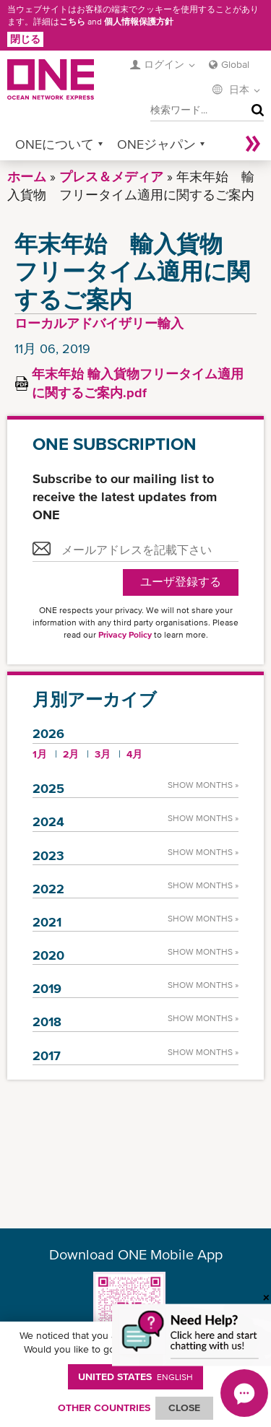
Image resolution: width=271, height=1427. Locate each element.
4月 (134, 754)
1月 (40, 754)
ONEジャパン (156, 144)
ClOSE (184, 1407)
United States (135, 1376)
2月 (71, 754)
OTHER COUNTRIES (104, 1407)
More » (253, 144)
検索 (254, 110)
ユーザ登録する (180, 582)
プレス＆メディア (111, 176)
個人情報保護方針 (138, 22)
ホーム (26, 176)
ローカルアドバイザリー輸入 (99, 323)
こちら (72, 22)
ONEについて (54, 144)
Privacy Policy (125, 635)
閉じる (25, 39)
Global (235, 64)
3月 (103, 754)
